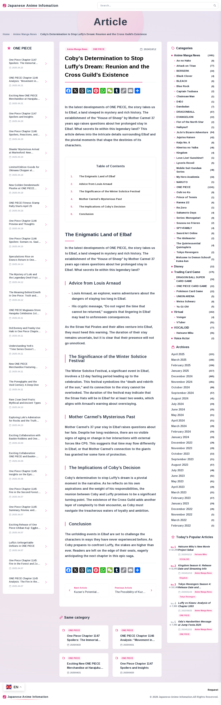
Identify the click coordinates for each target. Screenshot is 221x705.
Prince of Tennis (194, 197)
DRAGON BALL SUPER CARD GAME (194, 279)
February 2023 (181, 497)
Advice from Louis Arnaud (95, 183)
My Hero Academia (194, 177)
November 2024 (181, 381)
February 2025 (181, 365)
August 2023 (179, 464)
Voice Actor (192, 338)
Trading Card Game (192, 272)
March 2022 (178, 520)
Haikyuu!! (194, 127)
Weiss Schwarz (194, 301)
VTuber (194, 322)
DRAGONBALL (194, 111)
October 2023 (180, 453)
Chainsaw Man (194, 96)
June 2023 (178, 475)
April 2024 (178, 420)
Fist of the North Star (194, 122)
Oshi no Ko (194, 192)
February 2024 (181, 431)
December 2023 (181, 442)
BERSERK (194, 70)
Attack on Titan (194, 65)
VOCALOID (192, 327)
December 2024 (181, 376)
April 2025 (178, 354)
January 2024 (180, 437)
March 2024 (178, 426)
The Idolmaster (194, 238)
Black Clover (194, 76)
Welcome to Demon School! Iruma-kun (194, 259)
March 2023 (178, 492)
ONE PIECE (98, 49)
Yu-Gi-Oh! (194, 306)
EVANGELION (194, 117)
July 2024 (177, 404)
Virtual (192, 311)
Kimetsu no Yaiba (194, 147)
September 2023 (182, 459)
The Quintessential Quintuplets (194, 245)
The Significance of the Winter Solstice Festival (109, 191)
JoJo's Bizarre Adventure (194, 132)
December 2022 (181, 509)
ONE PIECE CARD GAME (194, 286)
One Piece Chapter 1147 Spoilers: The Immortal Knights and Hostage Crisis (85, 640)
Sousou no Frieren (194, 223)
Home (6, 34)
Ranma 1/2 (194, 202)
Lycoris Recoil (194, 163)
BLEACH (194, 81)
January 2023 (180, 503)
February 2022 (181, 525)
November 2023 (181, 448)
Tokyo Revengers (194, 252)
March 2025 (178, 359)
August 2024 (179, 398)
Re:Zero (194, 207)
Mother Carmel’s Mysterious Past (100, 198)
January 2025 (180, 370)
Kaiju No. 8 (194, 142)
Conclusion (86, 213)
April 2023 (178, 486)
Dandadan (194, 106)
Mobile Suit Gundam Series (194, 170)
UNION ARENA (194, 296)
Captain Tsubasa (194, 91)
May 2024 (177, 415)
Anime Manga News (25, 34)
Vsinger (194, 317)
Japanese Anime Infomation (30, 5)
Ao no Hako (194, 60)
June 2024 (178, 409)
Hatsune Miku (194, 333)
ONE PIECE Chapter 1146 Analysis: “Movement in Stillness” (137, 640)
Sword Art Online (194, 233)
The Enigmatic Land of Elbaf (97, 176)
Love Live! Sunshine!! (194, 158)
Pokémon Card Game (194, 291)
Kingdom (194, 152)
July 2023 (177, 470)
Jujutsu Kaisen (194, 137)
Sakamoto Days (194, 212)
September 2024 (182, 392)
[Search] (214, 5)
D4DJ (194, 101)
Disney (192, 266)
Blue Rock (194, 86)
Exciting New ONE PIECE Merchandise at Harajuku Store (83, 667)
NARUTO (194, 182)
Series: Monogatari (194, 217)
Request (213, 689)
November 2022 (181, 514)
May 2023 (177, 481)
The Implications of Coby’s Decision (102, 206)
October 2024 (180, 387)
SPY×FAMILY (194, 228)
